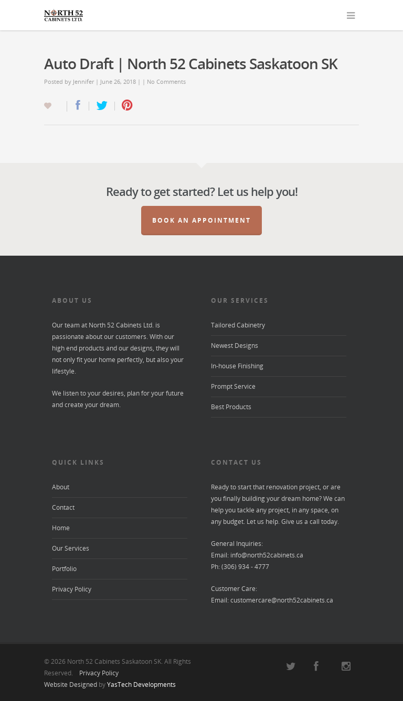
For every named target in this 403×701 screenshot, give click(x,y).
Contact (63, 507)
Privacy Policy (71, 589)
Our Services (70, 548)
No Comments (166, 81)
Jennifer (83, 81)
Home (61, 527)
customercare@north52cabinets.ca (281, 600)
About (60, 487)
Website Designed (70, 684)
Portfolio (64, 568)
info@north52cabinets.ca (266, 555)
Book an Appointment (201, 220)
